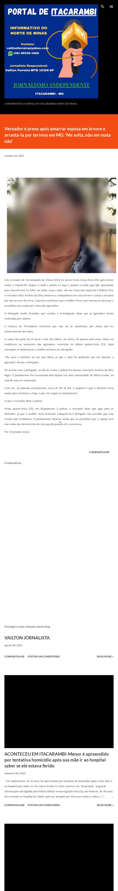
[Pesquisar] (102, 6)
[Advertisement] (58, 587)
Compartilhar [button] (99, 452)
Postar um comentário (44, 656)
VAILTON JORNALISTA (27, 637)
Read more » (105, 656)
